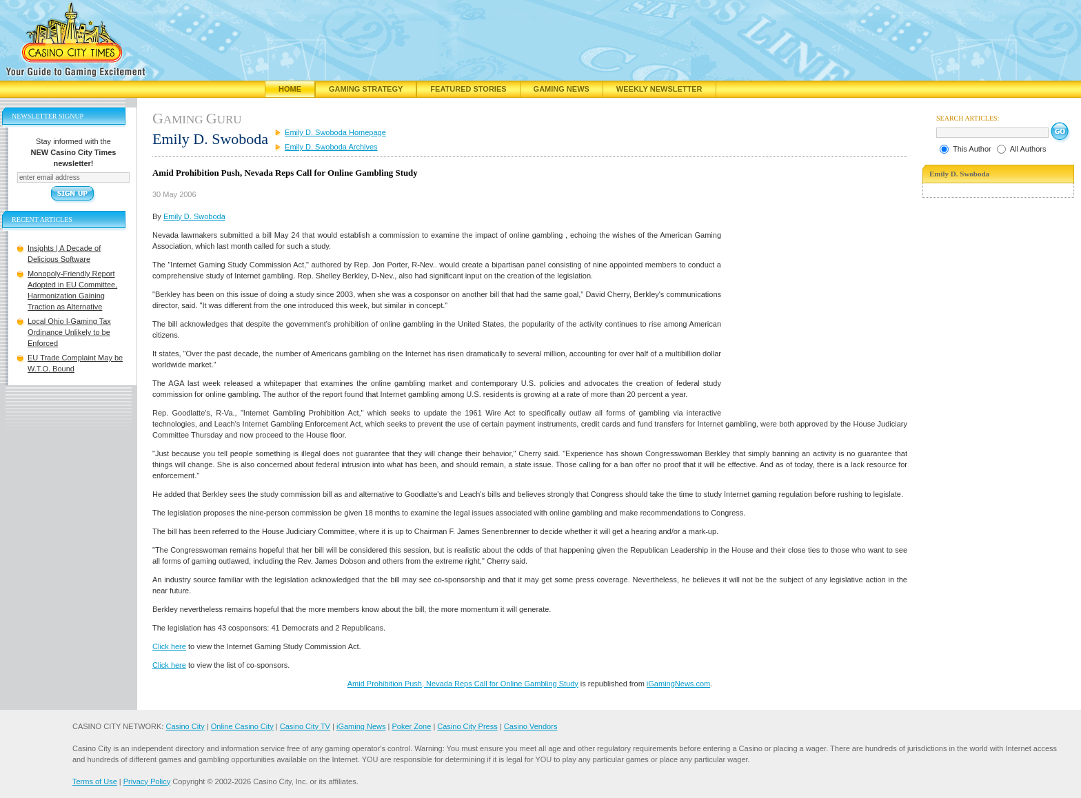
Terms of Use (94, 781)
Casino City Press (467, 726)
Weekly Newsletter (659, 89)
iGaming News (361, 726)
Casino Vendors (531, 726)
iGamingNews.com (678, 683)
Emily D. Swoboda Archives (331, 147)
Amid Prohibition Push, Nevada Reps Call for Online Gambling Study (462, 683)
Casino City (184, 726)
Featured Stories (468, 89)
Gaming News (561, 89)
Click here (169, 646)
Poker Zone (411, 726)
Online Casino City (242, 726)
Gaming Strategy (366, 89)
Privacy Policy (146, 781)
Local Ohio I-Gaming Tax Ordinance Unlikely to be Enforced (69, 332)
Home (290, 89)
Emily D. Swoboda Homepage (335, 132)
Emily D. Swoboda (194, 216)
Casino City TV (305, 726)
